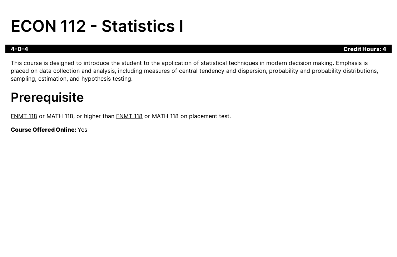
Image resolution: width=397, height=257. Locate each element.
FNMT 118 (24, 116)
